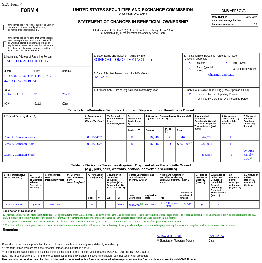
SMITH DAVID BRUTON (26, 61)
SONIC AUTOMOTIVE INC (118, 59)
